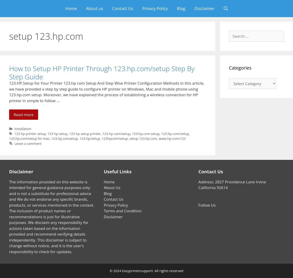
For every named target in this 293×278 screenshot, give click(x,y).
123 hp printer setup (30, 134)
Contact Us (122, 8)
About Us (112, 187)
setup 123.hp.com (143, 138)
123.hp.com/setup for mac (29, 138)
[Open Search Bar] (225, 8)
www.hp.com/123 (172, 138)
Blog (181, 8)
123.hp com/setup (116, 134)
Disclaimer (204, 8)
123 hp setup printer (85, 134)
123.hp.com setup (146, 134)
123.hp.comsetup (64, 138)
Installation (22, 129)
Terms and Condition (123, 210)
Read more (26, 116)
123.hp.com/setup (175, 134)
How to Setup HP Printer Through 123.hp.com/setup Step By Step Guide (101, 72)
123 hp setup (58, 134)
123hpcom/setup (115, 138)
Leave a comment (27, 143)
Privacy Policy (155, 8)
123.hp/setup (90, 138)
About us (94, 8)
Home (71, 8)
